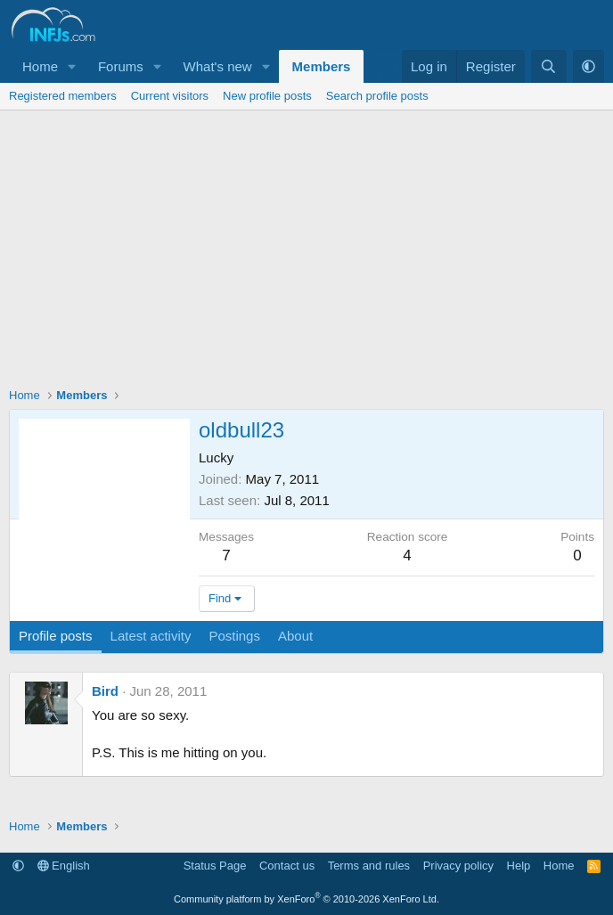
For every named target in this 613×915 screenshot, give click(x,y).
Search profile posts (377, 95)
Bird (105, 691)
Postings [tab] (234, 635)
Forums (120, 66)
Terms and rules (369, 865)
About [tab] (295, 635)
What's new (218, 66)
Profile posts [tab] (56, 635)
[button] (72, 66)
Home (40, 66)
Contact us (287, 865)
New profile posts (267, 95)
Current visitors (169, 95)
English (63, 865)
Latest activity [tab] (151, 635)
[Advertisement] (306, 244)
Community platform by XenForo (306, 899)
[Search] (548, 66)
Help (519, 865)
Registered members (63, 95)
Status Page (215, 865)
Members (321, 66)
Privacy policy (458, 865)
